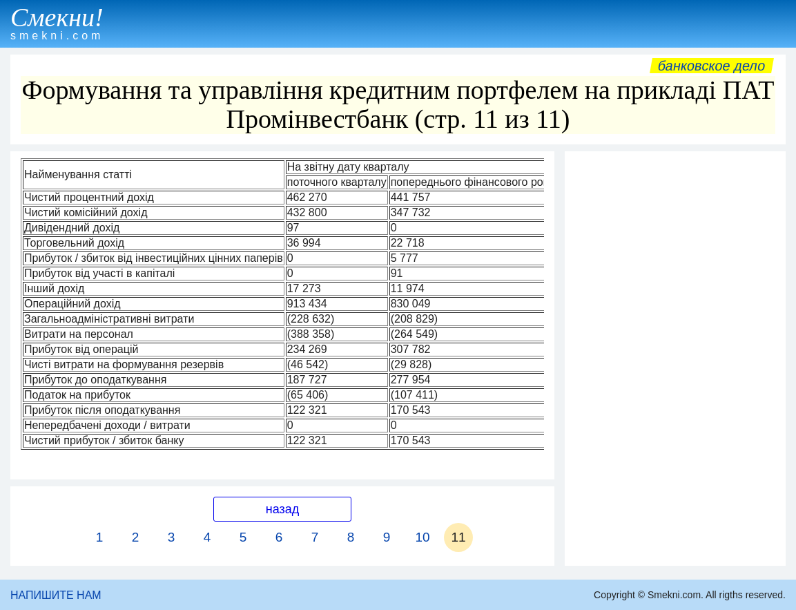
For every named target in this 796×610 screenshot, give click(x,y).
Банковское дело (711, 65)
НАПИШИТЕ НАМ (55, 595)
